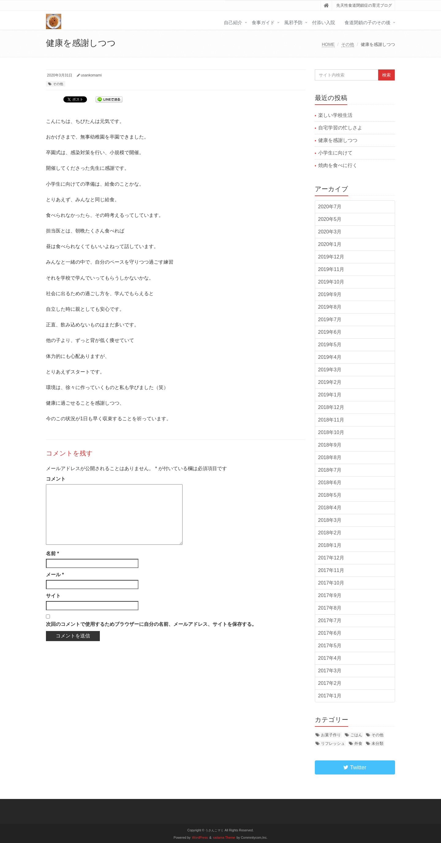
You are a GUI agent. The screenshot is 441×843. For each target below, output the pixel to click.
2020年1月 (330, 244)
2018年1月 (330, 545)
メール (55, 574)
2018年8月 (330, 457)
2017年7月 (330, 620)
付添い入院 (323, 22)
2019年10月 (331, 281)
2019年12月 (331, 256)
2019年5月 (330, 344)
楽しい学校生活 (335, 115)
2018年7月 (330, 470)
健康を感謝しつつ (337, 140)
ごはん (356, 735)
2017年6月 (330, 633)
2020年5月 (330, 219)
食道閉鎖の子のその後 (367, 22)
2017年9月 (330, 595)
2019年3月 (330, 369)
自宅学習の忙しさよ (340, 127)
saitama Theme (224, 837)
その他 (347, 44)
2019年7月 (330, 319)
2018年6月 (330, 482)
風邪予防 (293, 22)
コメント (56, 478)
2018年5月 (330, 495)
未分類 (377, 743)
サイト (53, 595)
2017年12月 (331, 557)
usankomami (91, 75)
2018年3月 (330, 520)
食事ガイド (263, 22)
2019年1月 (330, 394)
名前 (52, 553)
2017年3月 (330, 670)
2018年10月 (331, 432)
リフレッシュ (333, 743)
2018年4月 (330, 507)
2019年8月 (330, 307)
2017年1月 (330, 695)
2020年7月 (330, 206)
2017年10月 (331, 582)
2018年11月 (331, 419)
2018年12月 (331, 407)
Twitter (354, 767)
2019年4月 (330, 357)
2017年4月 (330, 658)
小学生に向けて (335, 152)
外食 (358, 743)
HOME (328, 44)
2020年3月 (330, 231)
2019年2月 (330, 382)
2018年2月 (330, 532)
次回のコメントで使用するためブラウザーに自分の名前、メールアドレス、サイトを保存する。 (151, 624)
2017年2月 (330, 683)
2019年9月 (330, 294)
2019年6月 (330, 332)
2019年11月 (331, 269)
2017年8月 (330, 608)
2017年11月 (331, 570)
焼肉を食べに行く (337, 165)
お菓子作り (331, 735)
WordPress (200, 837)
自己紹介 (233, 22)
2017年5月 (330, 645)
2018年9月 (330, 444)
